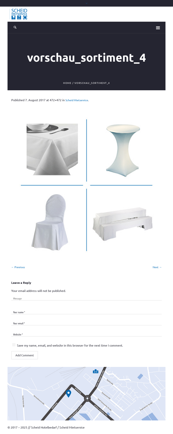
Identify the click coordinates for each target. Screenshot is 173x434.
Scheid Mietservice (76, 100)
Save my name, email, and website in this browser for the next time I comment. (70, 345)
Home (67, 82)
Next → (157, 267)
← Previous (18, 267)
